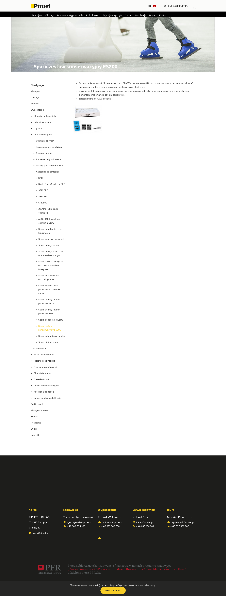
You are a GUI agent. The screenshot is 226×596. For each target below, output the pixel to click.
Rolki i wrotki (93, 15)
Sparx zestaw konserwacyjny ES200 (49, 327)
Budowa (61, 15)
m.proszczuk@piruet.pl (180, 522)
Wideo (152, 15)
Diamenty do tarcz (45, 153)
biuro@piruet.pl (38, 533)
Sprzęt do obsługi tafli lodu (47, 397)
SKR (40, 177)
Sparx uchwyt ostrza (49, 245)
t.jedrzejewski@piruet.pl (77, 522)
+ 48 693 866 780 (109, 526)
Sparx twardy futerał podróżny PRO (49, 311)
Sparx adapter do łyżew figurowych (50, 231)
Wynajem (37, 15)
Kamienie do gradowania (48, 159)
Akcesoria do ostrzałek (47, 171)
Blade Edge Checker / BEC (51, 184)
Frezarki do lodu (42, 379)
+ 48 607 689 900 (178, 526)
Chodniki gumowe (43, 373)
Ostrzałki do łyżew (43, 134)
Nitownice (41, 348)
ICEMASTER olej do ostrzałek (48, 210)
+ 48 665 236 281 (143, 526)
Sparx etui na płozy (48, 342)
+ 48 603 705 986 (74, 526)
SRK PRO (43, 202)
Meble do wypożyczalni (45, 366)
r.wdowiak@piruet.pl (110, 522)
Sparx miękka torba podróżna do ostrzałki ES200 (49, 289)
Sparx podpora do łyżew (50, 319)
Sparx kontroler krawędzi (51, 239)
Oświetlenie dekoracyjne (46, 385)
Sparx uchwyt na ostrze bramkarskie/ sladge (50, 253)
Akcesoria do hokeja (44, 391)
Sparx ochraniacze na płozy (52, 336)
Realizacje (140, 15)
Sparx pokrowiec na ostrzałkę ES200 (48, 277)
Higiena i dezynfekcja (44, 360)
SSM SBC (43, 196)
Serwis (128, 15)
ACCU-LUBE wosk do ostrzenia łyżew (49, 220)
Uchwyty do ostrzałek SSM (49, 165)
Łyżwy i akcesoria (42, 122)
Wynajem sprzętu (113, 15)
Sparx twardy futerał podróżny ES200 (49, 301)
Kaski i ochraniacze (43, 354)
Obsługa (49, 15)
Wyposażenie (76, 15)
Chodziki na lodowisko (45, 116)
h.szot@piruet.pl (142, 522)
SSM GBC (43, 190)
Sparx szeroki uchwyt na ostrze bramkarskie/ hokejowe (50, 265)
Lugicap (38, 128)
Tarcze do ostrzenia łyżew (49, 146)
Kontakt (163, 15)
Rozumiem (112, 590)
